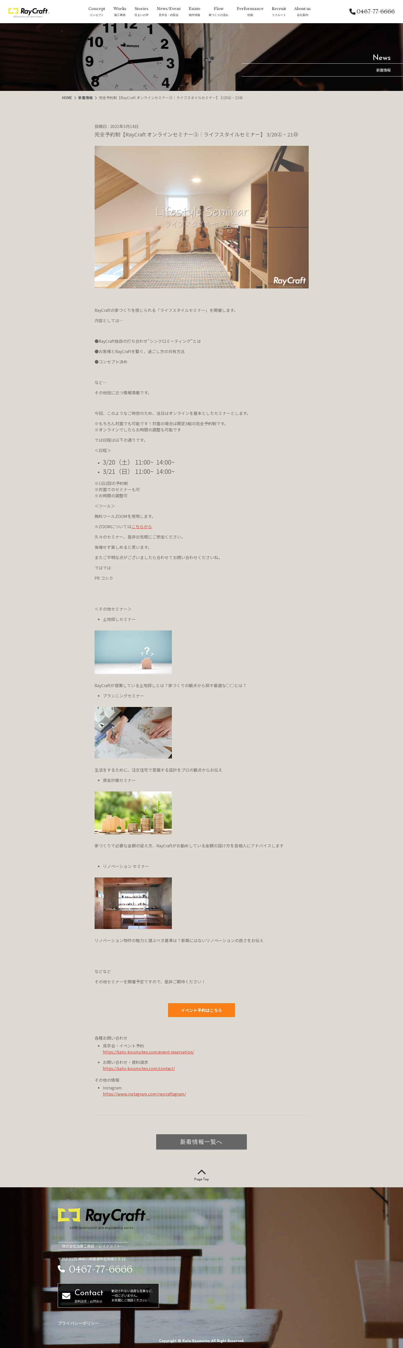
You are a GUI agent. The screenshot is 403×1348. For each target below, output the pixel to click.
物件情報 (194, 15)
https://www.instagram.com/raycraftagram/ (144, 1094)
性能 (250, 15)
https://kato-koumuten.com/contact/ (139, 1068)
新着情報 (86, 97)
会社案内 (302, 15)
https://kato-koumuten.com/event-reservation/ (148, 1052)
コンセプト (97, 15)
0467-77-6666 (372, 11)
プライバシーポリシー (78, 1323)
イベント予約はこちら (201, 1010)
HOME (67, 97)
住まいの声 (142, 15)
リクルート (279, 15)
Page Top (201, 1175)
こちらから (141, 526)
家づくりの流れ (219, 15)
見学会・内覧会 (169, 15)
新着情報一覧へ (201, 1142)
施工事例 (119, 15)
